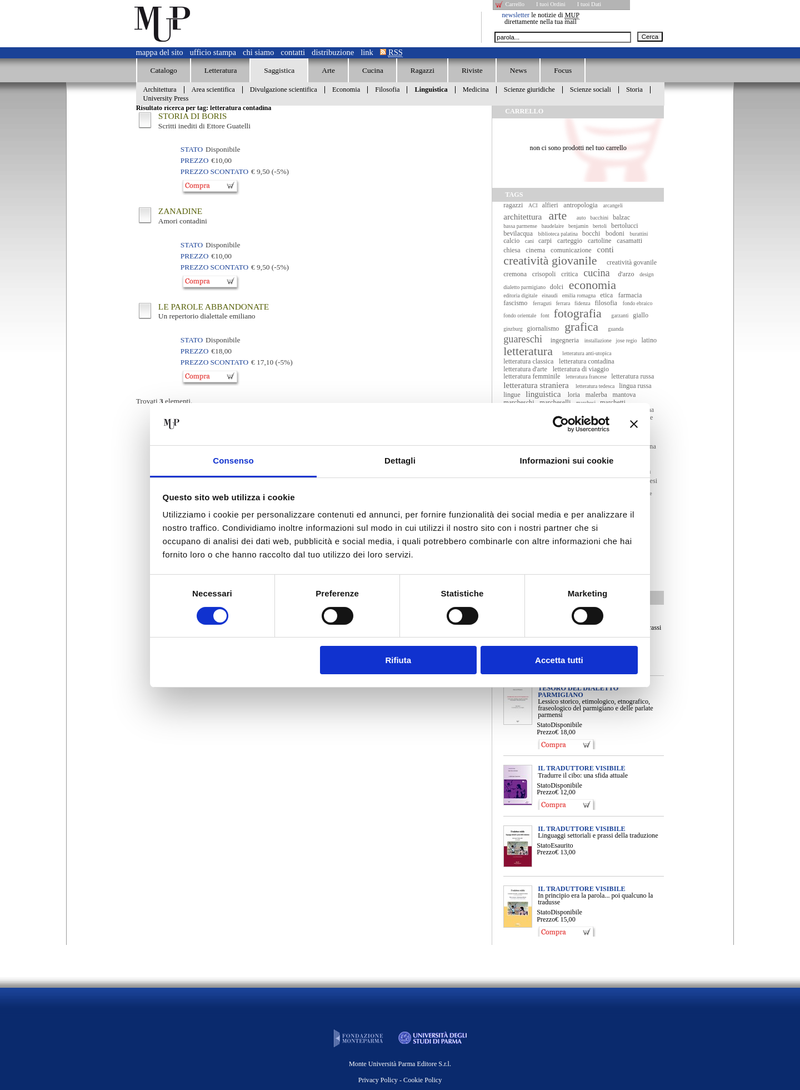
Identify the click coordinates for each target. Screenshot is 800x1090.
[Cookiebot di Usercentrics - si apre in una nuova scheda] (560, 424)
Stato (544, 725)
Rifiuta (398, 660)
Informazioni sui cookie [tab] (567, 460)
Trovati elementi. (164, 401)
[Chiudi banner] (634, 424)
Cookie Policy (422, 1080)
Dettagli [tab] (400, 460)
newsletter (515, 15)
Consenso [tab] (233, 460)
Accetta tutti (559, 660)
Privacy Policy (378, 1080)
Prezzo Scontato (214, 171)
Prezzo (546, 732)
